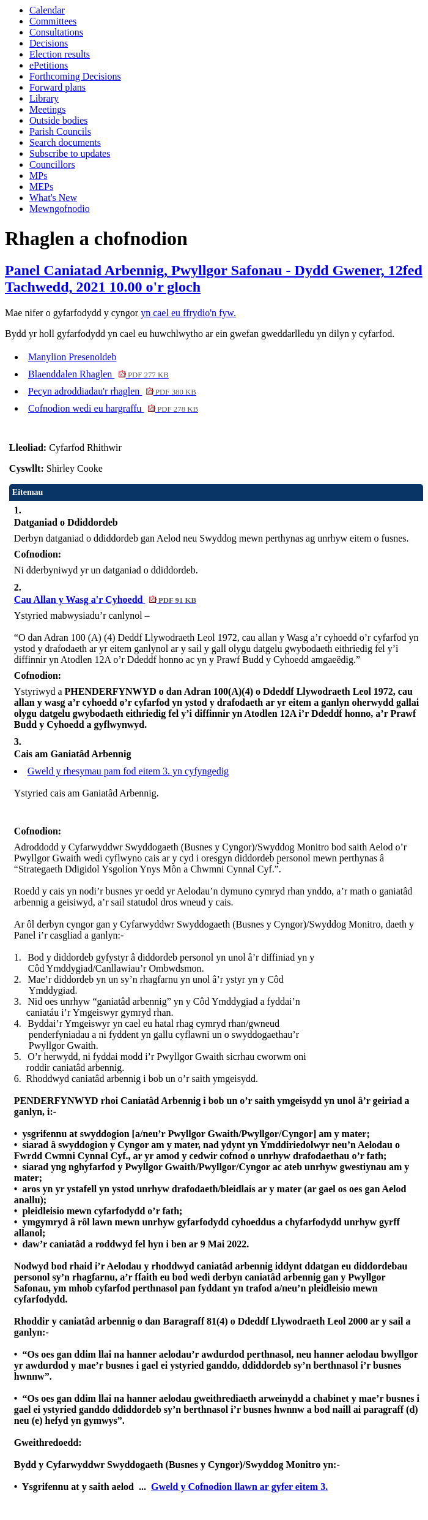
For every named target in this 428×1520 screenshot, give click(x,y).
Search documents (65, 142)
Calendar (47, 10)
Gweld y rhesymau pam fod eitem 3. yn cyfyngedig (128, 771)
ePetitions (48, 65)
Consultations (56, 32)
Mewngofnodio (59, 208)
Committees (52, 21)
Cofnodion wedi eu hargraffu (113, 408)
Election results (59, 54)
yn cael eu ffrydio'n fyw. (188, 313)
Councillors (52, 164)
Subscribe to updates (69, 153)
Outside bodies (58, 120)
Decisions (48, 43)
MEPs (41, 186)
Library (44, 98)
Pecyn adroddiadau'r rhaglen (112, 391)
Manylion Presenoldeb (72, 357)
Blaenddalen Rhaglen (98, 374)
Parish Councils (60, 131)
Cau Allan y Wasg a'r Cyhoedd (105, 599)
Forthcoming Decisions (75, 76)
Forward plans (57, 87)
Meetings (47, 109)
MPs (38, 175)
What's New (53, 197)
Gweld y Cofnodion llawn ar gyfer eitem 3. (239, 1486)
